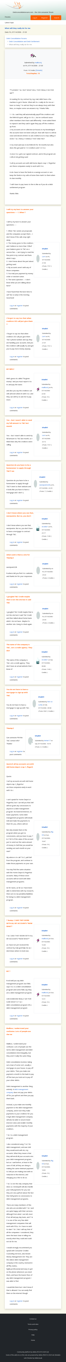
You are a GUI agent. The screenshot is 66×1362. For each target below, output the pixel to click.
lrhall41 (45, 249)
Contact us (33, 1319)
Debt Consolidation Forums (16, 38)
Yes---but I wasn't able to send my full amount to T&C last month (19, 423)
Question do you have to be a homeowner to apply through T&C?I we (18, 468)
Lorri (44, 256)
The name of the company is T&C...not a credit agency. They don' (19, 647)
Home (33, 1340)
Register (44, 18)
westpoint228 (44, 485)
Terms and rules (33, 1324)
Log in (35, 18)
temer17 (47, 740)
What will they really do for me (17, 28)
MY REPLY (10, 369)
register (20, 305)
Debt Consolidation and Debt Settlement (24, 41)
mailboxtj (38, 62)
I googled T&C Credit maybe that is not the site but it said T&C (18, 599)
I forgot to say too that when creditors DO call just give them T (19, 321)
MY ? (8, 971)
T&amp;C (10, 728)
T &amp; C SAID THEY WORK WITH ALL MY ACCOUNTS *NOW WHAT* (19, 923)
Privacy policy (33, 1329)
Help (33, 1335)
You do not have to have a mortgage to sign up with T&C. (17, 692)
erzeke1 (45, 526)
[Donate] (39, 70)
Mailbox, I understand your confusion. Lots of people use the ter (18, 1031)
